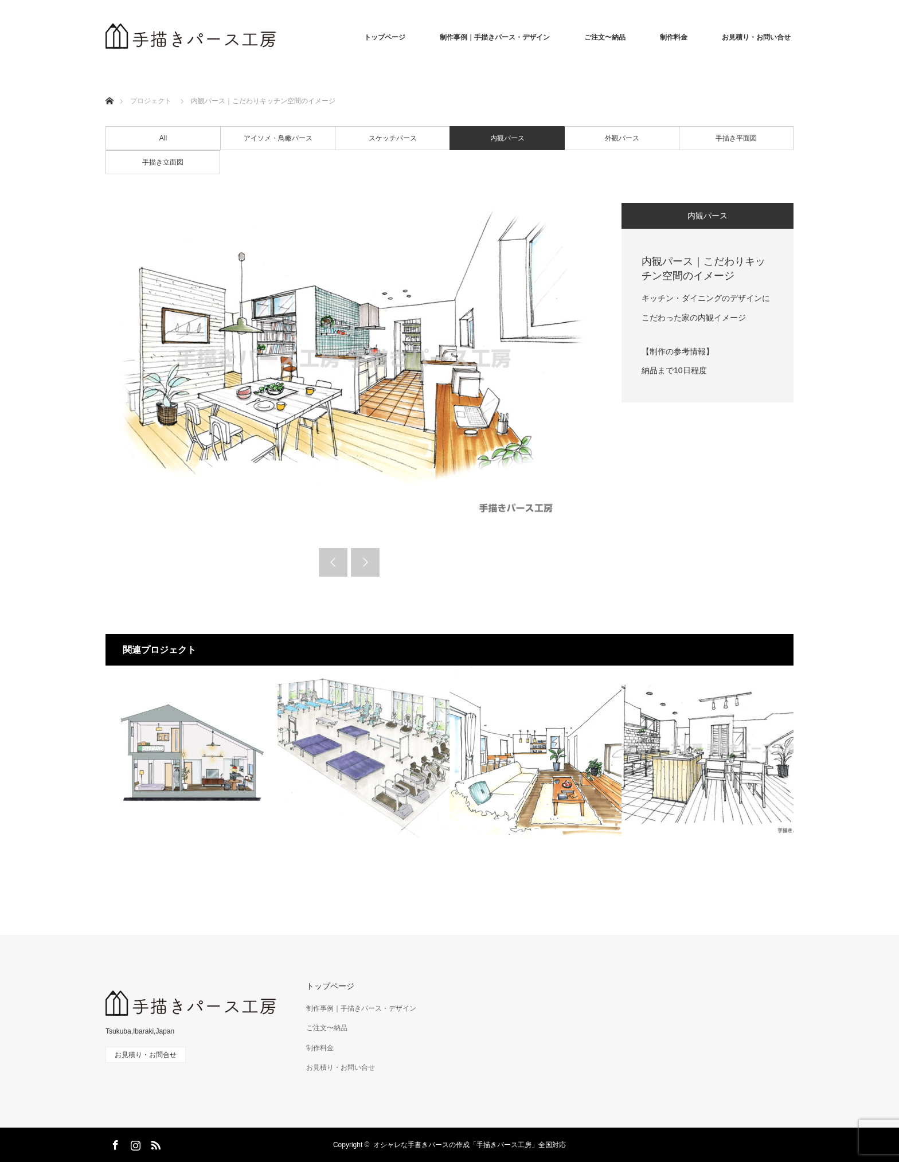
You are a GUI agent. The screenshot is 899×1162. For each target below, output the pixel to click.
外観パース (622, 138)
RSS (154, 1143)
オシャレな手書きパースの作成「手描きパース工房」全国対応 (469, 1145)
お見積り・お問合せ (146, 1055)
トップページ (384, 37)
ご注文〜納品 (605, 37)
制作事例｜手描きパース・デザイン (495, 37)
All (163, 138)
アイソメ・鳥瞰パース (278, 138)
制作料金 (673, 37)
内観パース (507, 138)
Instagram (134, 1143)
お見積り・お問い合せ (756, 37)
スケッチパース (393, 138)
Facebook (114, 1143)
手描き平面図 (736, 138)
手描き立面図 (162, 162)
